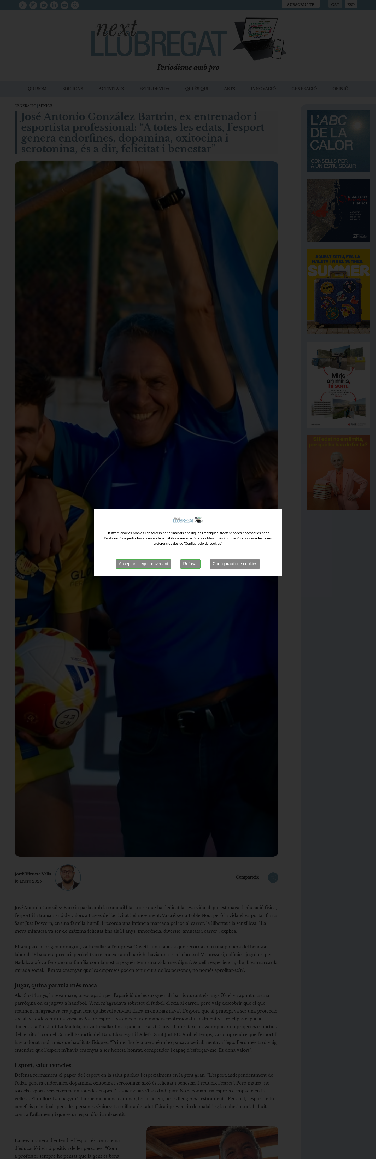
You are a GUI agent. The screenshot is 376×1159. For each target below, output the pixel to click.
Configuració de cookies (235, 550)
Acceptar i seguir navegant (143, 550)
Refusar (190, 550)
